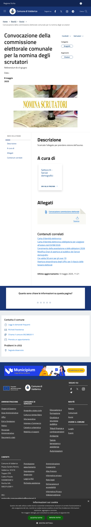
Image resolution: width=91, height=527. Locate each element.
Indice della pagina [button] (14, 136)
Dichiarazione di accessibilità (52, 486)
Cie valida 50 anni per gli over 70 (51, 258)
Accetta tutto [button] (36, 518)
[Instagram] (66, 11)
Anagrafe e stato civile (33, 410)
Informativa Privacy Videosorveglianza (54, 493)
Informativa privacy (54, 475)
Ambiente (54, 435)
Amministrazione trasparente (53, 465)
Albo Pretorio (51, 471)
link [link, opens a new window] (68, 513)
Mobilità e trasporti (31, 431)
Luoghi (71, 428)
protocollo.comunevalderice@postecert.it (18, 498)
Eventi (70, 433)
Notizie (71, 408)
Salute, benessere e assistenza (55, 443)
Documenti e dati (8, 437)
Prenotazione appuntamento (30, 465)
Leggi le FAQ (29, 478)
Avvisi (21, 21)
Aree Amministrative (9, 412)
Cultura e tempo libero (33, 414)
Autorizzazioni (56, 451)
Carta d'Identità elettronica (49, 238)
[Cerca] (86, 11)
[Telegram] (72, 11)
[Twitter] (60, 11)
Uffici (3, 417)
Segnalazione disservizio (29, 473)
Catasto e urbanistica (32, 427)
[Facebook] (54, 11)
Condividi (67, 36)
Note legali (50, 479)
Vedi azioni (79, 36)
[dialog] (45, 513)
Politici (4, 425)
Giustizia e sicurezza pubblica (54, 421)
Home (5, 21)
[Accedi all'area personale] (81, 3)
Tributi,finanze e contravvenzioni (57, 430)
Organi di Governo (8, 408)
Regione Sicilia (9, 3)
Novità (13, 21)
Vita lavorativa (29, 419)
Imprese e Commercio (32, 423)
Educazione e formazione (56, 411)
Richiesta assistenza (32, 483)
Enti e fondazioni (8, 421)
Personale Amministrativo (7, 431)
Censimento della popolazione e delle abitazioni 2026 (61, 248)
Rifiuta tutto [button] (55, 518)
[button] (45, 523)
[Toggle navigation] (4, 11)
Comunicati (72, 412)
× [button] (88, 501)
